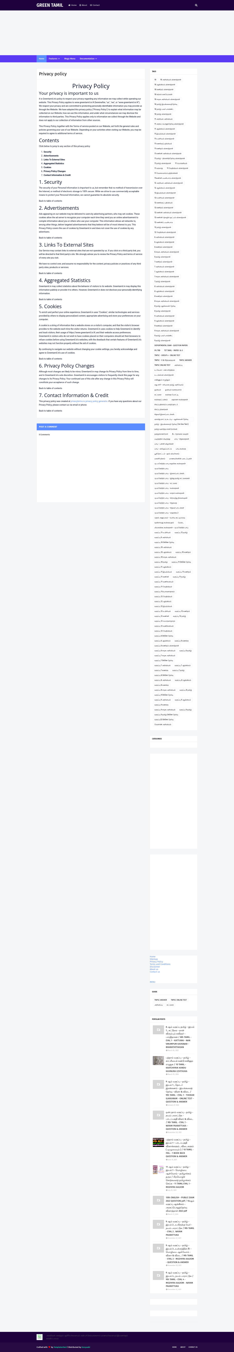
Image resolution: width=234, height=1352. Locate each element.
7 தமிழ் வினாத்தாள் (162, 281)
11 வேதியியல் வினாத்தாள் (177, 168)
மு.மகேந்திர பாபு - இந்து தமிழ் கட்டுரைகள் (172, 478)
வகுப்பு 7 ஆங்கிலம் (183, 665)
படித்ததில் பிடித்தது (162, 439)
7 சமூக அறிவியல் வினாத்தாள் (166, 277)
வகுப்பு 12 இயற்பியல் (163, 606)
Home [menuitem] (41, 58)
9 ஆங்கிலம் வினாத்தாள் (164, 321)
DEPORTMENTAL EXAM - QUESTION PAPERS (171, 345)
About (83, 5)
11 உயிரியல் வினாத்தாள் (164, 139)
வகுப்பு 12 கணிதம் (182, 611)
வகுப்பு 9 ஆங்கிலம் (183, 700)
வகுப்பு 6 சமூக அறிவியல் (164, 651)
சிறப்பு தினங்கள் (161, 409)
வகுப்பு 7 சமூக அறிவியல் (164, 656)
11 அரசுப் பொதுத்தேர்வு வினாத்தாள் (169, 124)
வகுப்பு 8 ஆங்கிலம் (183, 680)
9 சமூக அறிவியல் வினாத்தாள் (166, 331)
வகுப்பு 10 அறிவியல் (163, 547)
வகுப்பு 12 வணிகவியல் (164, 626)
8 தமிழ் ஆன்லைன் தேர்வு (164, 306)
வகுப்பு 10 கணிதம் (183, 552)
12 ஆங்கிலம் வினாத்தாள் (164, 188)
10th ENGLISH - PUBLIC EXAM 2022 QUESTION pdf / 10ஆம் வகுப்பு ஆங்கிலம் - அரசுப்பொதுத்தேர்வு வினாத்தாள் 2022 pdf (180, 1204)
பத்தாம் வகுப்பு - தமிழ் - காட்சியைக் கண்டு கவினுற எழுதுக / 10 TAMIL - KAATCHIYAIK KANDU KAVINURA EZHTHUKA (179, 1064)
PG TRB (157, 350)
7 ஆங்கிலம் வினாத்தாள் (164, 272)
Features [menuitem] (53, 58)
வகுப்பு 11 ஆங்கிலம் (162, 567)
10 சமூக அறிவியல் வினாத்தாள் (167, 99)
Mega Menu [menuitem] (69, 58)
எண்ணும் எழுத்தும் (162, 380)
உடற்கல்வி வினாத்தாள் (164, 375)
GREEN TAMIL (50, 5)
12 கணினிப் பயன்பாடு (163, 222)
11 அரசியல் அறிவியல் (163, 119)
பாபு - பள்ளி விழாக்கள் (164, 444)
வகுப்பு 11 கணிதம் (183, 572)
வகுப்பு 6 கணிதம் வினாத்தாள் (166, 646)
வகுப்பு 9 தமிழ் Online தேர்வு (166, 715)
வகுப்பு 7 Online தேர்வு (163, 660)
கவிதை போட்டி (171, 395)
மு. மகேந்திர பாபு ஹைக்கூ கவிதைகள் (170, 464)
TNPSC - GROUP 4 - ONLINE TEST (167, 355)
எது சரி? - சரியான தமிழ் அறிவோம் (168, 385)
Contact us (155, 972)
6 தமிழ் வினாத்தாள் (162, 257)
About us (154, 969)
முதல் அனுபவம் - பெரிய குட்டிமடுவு (169, 518)
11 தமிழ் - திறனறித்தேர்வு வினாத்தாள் (169, 158)
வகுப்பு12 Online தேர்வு (163, 720)
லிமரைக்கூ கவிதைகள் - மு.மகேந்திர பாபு (171, 528)
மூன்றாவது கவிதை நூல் (164, 523)
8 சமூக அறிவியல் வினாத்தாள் (166, 301)
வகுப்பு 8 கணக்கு (161, 685)
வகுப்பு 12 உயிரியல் (162, 611)
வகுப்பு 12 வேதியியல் (163, 596)
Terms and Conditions (160, 964)
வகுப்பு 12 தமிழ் (181, 532)
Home (72, 5)
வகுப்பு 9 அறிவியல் (162, 700)
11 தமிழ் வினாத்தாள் (162, 163)
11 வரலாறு (158, 168)
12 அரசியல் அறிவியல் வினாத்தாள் (168, 183)
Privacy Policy (156, 961)
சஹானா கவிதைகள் (180, 400)
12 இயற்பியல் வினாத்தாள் (165, 193)
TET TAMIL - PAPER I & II (173, 350)
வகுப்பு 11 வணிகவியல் (163, 582)
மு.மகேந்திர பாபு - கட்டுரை (165, 483)
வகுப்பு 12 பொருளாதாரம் (164, 621)
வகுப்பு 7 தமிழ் (178, 670)
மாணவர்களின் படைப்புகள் (180, 459)
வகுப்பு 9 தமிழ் (185, 710)
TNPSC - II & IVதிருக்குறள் (164, 360)
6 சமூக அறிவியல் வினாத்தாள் (166, 252)
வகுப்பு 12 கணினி (161, 616)
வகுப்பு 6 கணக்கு (182, 641)
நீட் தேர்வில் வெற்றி (180, 434)
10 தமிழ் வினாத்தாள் (162, 114)
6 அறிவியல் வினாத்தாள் (164, 237)
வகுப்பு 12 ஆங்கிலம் (162, 601)
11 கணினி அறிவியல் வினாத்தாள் (167, 153)
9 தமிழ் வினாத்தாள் (162, 340)
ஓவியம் (157, 390)
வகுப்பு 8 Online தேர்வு (163, 675)
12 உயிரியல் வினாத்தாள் (164, 198)
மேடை (181, 523)
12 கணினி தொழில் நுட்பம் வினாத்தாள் (170, 217)
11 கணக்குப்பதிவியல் (163, 144)
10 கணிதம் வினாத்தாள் (163, 89)
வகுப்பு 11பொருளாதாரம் (164, 592)
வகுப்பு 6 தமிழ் (185, 651)
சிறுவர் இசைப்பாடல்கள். (164, 414)
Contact (95, 5)
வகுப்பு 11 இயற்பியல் (163, 572)
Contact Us (192, 1347)
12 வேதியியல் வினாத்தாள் (165, 232)
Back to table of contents (50, 201)
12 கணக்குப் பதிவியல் (163, 203)
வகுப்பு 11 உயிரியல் (162, 532)
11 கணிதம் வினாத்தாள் (163, 149)
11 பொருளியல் (181, 163)
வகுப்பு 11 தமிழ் (179, 577)
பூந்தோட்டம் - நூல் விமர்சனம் (166, 454)
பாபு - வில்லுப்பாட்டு (163, 449)
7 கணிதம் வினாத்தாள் (163, 262)
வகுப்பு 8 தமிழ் (186, 690)
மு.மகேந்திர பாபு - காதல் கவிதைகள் (169, 493)
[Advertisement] (117, 33)
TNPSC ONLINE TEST (162, 365)
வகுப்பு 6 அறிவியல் (162, 537)
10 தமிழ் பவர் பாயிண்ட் (164, 109)
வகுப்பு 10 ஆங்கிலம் (162, 552)
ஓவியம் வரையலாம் (173, 390)
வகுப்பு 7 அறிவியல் (162, 665)
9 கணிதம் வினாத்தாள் (163, 326)
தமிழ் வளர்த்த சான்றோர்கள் (165, 429)
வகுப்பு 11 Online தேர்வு (181, 562)
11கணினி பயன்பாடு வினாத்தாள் (167, 178)
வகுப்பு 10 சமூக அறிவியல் (165, 557)
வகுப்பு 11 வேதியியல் (163, 587)
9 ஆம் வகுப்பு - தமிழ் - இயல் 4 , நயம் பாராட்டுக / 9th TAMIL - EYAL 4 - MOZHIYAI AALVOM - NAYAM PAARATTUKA (179, 1279)
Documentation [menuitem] (87, 58)
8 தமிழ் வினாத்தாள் (162, 311)
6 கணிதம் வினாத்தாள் (163, 247)
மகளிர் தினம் (159, 459)
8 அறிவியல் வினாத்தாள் (164, 286)
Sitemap (154, 959)
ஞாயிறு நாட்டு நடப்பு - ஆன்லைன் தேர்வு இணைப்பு (171, 419)
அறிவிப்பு (178, 365)
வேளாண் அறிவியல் (162, 724)
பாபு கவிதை (181, 449)
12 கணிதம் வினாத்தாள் (163, 208)
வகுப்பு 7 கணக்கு (161, 670)
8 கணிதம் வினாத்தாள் (163, 296)
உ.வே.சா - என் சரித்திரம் (164, 370)
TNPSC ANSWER (185, 360)
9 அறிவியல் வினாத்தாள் (164, 316)
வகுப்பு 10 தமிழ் (161, 562)
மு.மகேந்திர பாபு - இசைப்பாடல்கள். (169, 473)
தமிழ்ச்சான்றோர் (161, 434)
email (75, 405)
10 (155, 80)
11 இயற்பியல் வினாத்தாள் (165, 134)
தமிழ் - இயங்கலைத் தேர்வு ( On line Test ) (171, 424)
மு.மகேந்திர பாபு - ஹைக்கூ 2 (166, 513)
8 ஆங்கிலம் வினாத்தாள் (164, 291)
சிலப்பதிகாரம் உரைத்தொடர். (166, 404)
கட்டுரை (157, 395)
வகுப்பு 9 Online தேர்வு (163, 695)
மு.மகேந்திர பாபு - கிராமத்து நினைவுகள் (170, 498)
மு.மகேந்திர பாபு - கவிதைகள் (166, 488)
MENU (152, 982)
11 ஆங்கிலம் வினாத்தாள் (164, 129)
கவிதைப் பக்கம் (161, 400)
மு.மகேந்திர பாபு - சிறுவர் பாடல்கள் (169, 508)
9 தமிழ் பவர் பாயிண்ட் (163, 336)
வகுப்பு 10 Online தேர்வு (164, 542)
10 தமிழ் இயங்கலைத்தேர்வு (165, 104)
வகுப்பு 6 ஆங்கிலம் (162, 641)
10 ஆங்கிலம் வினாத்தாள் (164, 85)
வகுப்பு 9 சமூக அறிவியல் (164, 710)
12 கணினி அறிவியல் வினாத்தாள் (168, 213)
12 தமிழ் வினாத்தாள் (162, 227)
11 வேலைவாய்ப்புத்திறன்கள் (166, 173)
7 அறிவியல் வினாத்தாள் (164, 267)
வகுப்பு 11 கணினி (161, 577)
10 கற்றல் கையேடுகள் (163, 94)
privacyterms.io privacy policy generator (89, 401)
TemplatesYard (60, 1347)
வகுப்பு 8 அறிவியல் (162, 680)
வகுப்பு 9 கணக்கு (161, 705)
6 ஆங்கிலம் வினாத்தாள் (164, 242)
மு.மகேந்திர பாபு (161, 468)
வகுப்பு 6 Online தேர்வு (163, 636)
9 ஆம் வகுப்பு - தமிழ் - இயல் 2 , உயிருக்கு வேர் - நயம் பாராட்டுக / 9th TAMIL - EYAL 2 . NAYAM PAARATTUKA (180, 1228)
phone (84, 405)
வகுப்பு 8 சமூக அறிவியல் (165, 690)
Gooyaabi (86, 1347)
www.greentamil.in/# (84, 102)
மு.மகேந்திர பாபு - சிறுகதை (165, 503)
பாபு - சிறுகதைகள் (181, 439)
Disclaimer (155, 967)
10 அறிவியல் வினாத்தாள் (170, 80)
